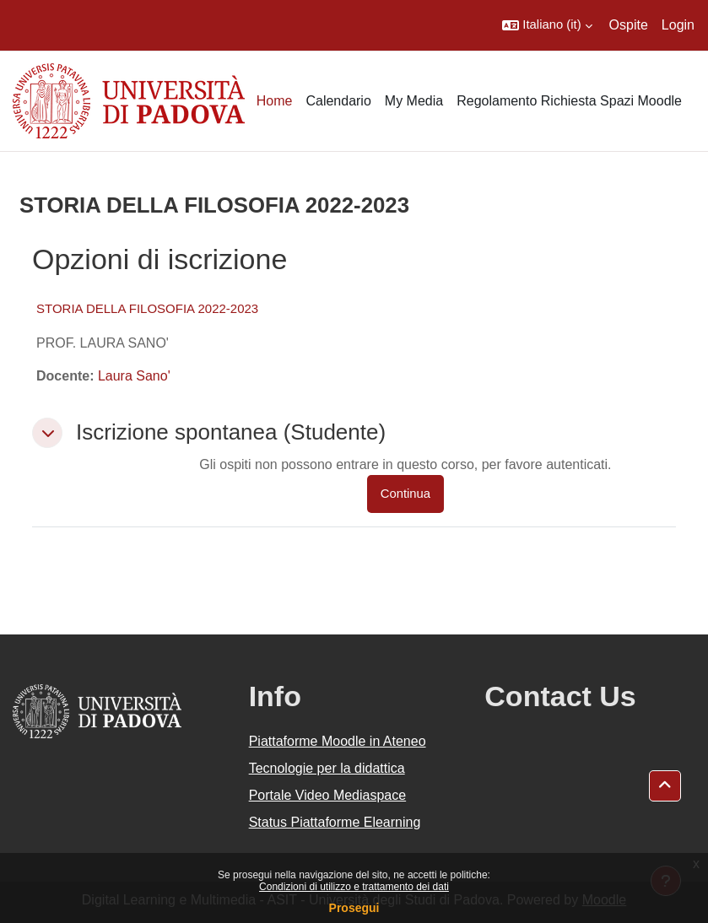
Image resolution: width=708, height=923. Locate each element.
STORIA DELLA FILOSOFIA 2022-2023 (147, 308)
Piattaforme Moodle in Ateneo (337, 741)
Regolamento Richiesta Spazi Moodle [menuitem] (569, 101)
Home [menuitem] (275, 101)
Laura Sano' (134, 376)
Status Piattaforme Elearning (335, 822)
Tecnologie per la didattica (327, 768)
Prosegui (354, 908)
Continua (405, 493)
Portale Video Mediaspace (328, 795)
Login (678, 25)
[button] (547, 25)
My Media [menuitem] (414, 101)
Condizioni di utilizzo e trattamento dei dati (354, 887)
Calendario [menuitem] (337, 101)
